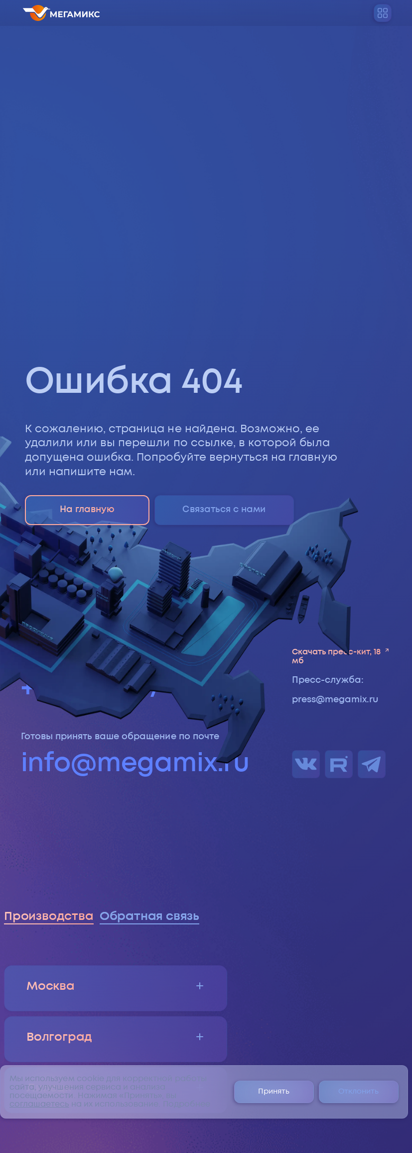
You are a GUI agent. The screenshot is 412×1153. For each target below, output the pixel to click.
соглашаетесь (39, 1104)
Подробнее (186, 1104)
